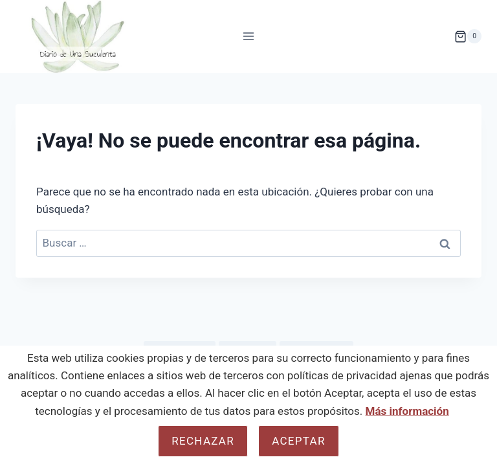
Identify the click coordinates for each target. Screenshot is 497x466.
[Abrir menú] (249, 37)
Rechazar (202, 440)
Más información (407, 411)
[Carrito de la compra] (467, 36)
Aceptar (298, 440)
